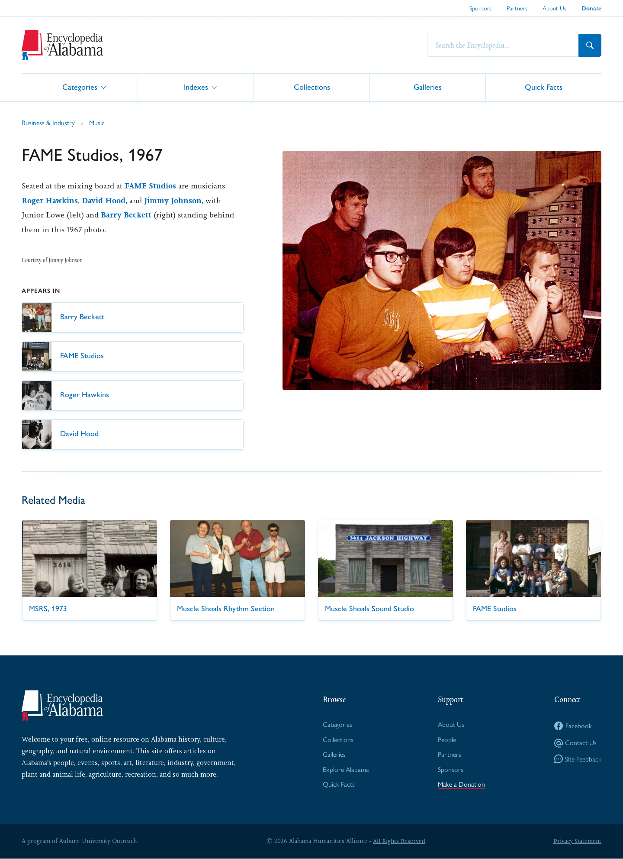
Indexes (196, 86)
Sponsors (480, 8)
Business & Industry (48, 123)
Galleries (428, 86)
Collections (312, 86)
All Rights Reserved (399, 841)
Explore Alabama (346, 769)
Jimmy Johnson (173, 200)
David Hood (103, 200)
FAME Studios (150, 186)
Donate (591, 8)
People (447, 740)
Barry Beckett (126, 215)
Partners (517, 8)
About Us (554, 8)
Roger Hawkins (50, 200)
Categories (79, 86)
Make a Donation (461, 785)
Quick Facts (543, 86)
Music (97, 123)
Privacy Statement (577, 841)
